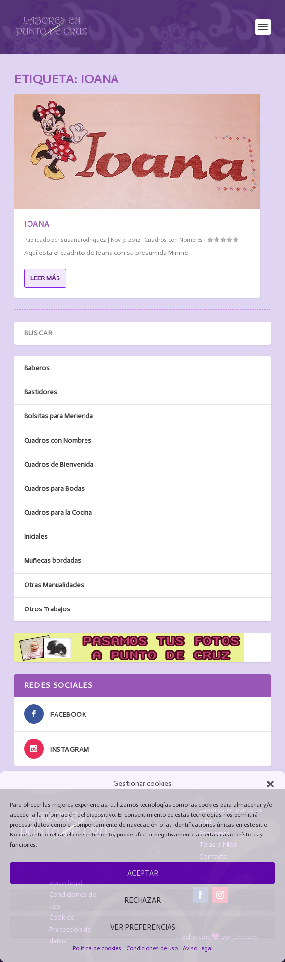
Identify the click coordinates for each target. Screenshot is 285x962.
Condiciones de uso (152, 948)
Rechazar (142, 900)
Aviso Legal (198, 948)
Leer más (45, 278)
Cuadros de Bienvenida (58, 464)
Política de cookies (97, 948)
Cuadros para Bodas (54, 488)
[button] (270, 784)
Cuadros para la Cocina (58, 512)
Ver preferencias (142, 927)
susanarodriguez (83, 239)
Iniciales (36, 536)
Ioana (37, 223)
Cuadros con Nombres (173, 239)
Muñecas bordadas (52, 561)
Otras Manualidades (54, 585)
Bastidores (40, 392)
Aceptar (142, 873)
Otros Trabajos (47, 609)
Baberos (37, 368)
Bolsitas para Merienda (58, 416)
